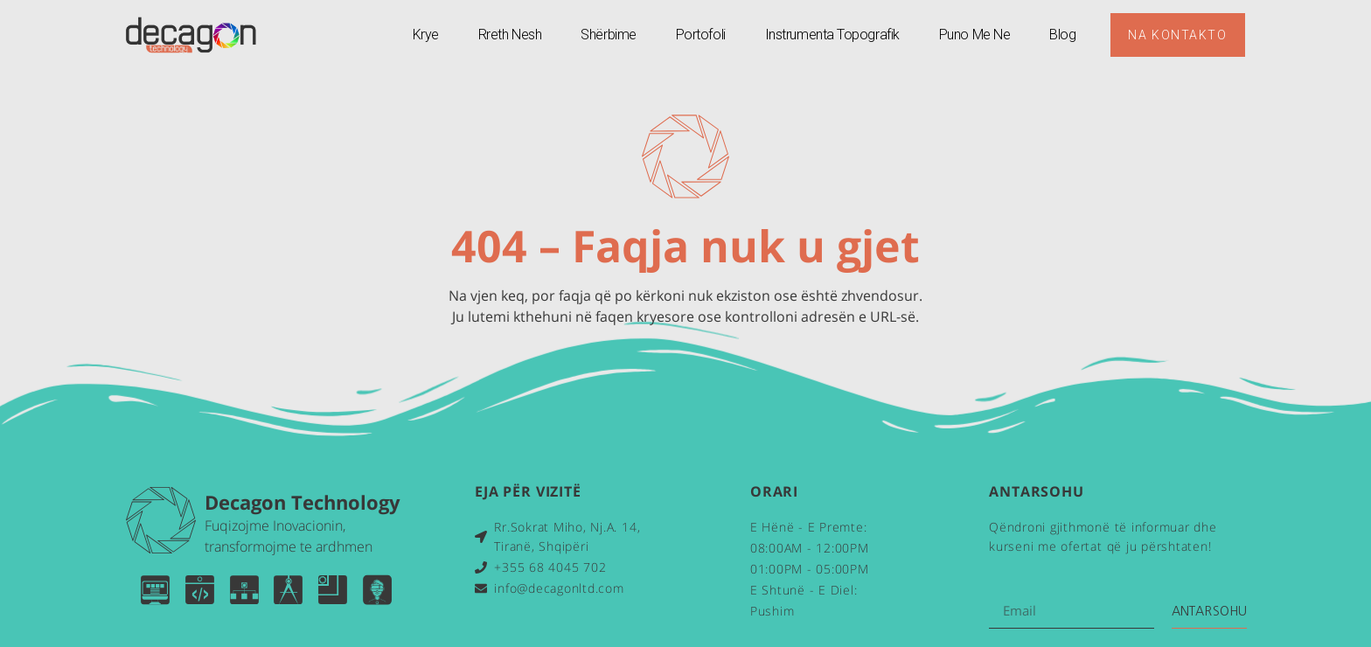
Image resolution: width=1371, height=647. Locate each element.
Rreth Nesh (509, 34)
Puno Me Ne (974, 34)
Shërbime (608, 34)
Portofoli (700, 34)
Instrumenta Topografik (831, 34)
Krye (425, 34)
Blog (1062, 34)
